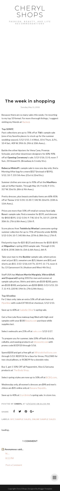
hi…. (7, 453)
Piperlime (6, 303)
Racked (26, 122)
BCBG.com (51, 377)
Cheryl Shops (30, 11)
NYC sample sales (21, 419)
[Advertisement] (30, 64)
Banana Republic (38, 388)
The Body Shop (21, 370)
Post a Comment (13, 465)
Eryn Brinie (25, 395)
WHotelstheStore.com (45, 352)
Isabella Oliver (27, 309)
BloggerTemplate (45, 489)
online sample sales (44, 419)
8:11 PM (9, 458)
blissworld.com (41, 341)
